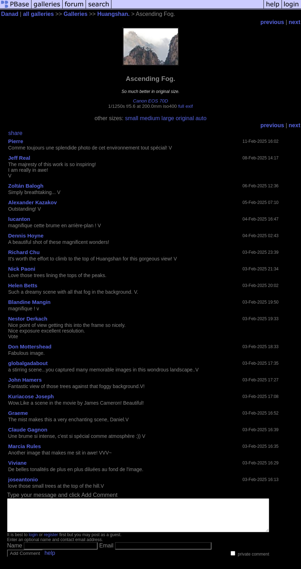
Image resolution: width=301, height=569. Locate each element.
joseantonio (23, 479)
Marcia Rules (24, 446)
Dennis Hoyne (26, 236)
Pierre (15, 141)
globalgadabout (28, 363)
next (294, 22)
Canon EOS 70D (150, 101)
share (15, 133)
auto (201, 118)
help (50, 559)
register (51, 541)
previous (272, 22)
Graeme (18, 413)
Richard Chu (24, 252)
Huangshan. (113, 14)
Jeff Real (19, 158)
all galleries (38, 14)
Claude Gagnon (27, 430)
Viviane (17, 463)
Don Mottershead (30, 347)
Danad (9, 14)
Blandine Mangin (29, 302)
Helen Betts (22, 285)
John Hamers (25, 380)
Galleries (76, 14)
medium (150, 118)
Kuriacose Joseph (31, 396)
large (168, 118)
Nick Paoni (21, 269)
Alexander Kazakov (32, 202)
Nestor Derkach (27, 319)
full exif (185, 106)
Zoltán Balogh (26, 186)
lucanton (19, 219)
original (185, 118)
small (131, 118)
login (33, 541)
